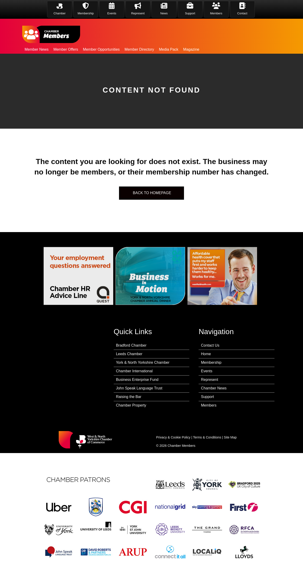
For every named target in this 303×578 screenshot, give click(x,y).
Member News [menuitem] (36, 49)
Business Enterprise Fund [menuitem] (137, 380)
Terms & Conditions (207, 437)
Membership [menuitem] (211, 362)
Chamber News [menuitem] (213, 388)
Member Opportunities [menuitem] (101, 49)
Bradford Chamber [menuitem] (131, 345)
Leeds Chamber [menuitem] (129, 354)
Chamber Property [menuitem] (131, 405)
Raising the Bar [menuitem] (128, 397)
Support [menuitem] (207, 397)
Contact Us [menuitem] (210, 345)
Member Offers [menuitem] (65, 49)
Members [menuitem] (208, 405)
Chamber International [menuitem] (134, 371)
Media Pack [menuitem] (168, 49)
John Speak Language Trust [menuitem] (139, 388)
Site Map (230, 437)
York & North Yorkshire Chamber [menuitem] (143, 362)
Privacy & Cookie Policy (173, 437)
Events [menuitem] (206, 371)
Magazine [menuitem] (191, 49)
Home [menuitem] (206, 354)
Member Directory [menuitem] (139, 49)
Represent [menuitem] (209, 380)
